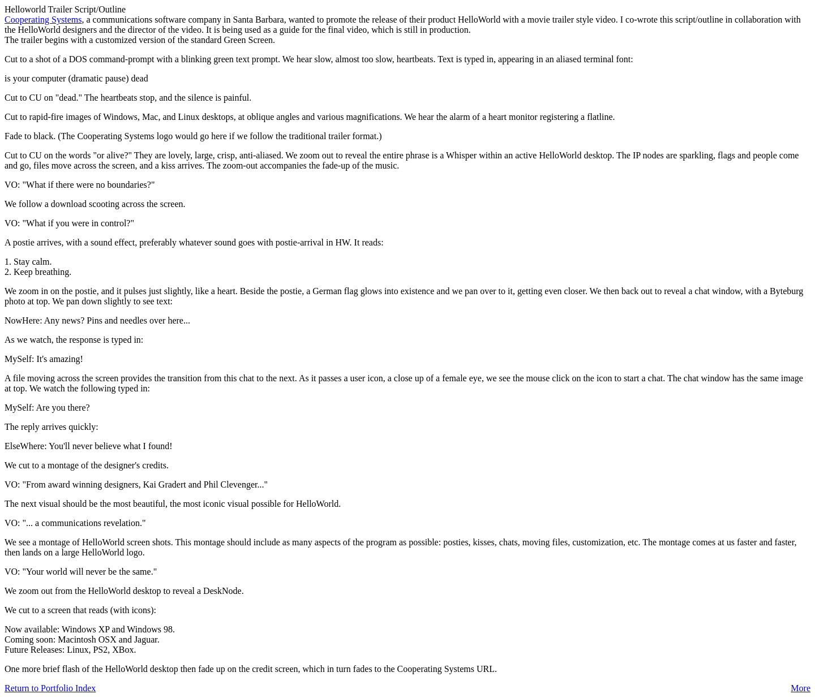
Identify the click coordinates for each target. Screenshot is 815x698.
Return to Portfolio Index (50, 688)
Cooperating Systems (43, 19)
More (800, 688)
